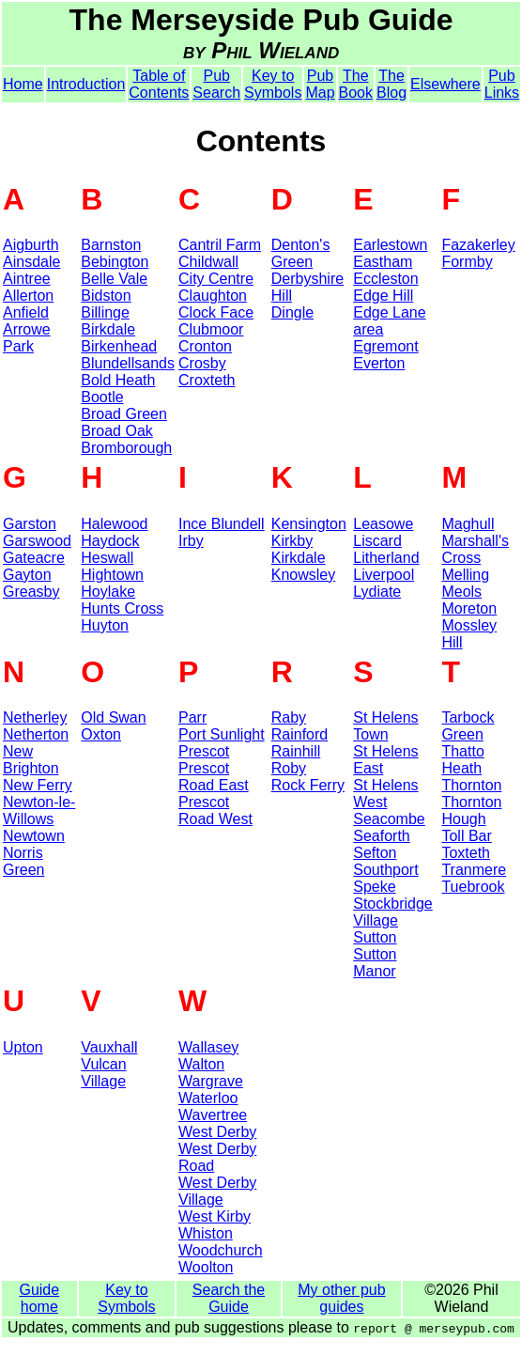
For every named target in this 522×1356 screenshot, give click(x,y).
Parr (192, 717)
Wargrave (210, 1081)
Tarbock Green (467, 725)
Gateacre (34, 558)
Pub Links (501, 84)
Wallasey (208, 1047)
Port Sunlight (221, 734)
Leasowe (383, 524)
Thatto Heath (462, 759)
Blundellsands (128, 363)
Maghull (467, 524)
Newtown (34, 836)
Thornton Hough (471, 810)
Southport (385, 870)
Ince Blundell (221, 524)
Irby (191, 541)
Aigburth (31, 245)
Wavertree (212, 1115)
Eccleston (385, 279)
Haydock (110, 541)
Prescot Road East (213, 776)
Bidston (105, 296)
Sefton (374, 853)
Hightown (112, 575)
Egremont (385, 346)
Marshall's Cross (475, 549)
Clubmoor (210, 329)
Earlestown (390, 245)
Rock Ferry (308, 785)
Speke (374, 887)
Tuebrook (472, 887)
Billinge (105, 312)
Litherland (386, 558)
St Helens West (385, 793)
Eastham (382, 262)
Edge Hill (383, 296)
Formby (466, 262)
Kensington (308, 524)
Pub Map (319, 84)
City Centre (215, 279)
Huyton (105, 625)
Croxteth (206, 380)
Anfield (26, 312)
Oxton (101, 734)
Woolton (205, 1267)
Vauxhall (109, 1047)
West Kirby (214, 1216)
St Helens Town (385, 725)
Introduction (86, 84)
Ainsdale (31, 262)
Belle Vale (114, 279)
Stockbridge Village (393, 912)
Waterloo (208, 1098)
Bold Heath (118, 380)
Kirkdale (298, 558)
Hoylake (108, 592)
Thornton (471, 785)
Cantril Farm (219, 245)
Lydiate (377, 592)
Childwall (208, 262)
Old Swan (113, 717)
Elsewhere (445, 84)
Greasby (31, 592)
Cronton (205, 346)
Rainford (299, 734)
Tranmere (473, 870)
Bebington (114, 262)
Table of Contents (159, 84)
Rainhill (295, 751)
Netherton (36, 734)
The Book (356, 84)
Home (23, 84)
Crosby (202, 363)
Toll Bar (466, 836)
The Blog (391, 84)
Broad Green (124, 414)
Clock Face (215, 312)
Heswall (107, 558)
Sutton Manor (374, 962)
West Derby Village (217, 1191)
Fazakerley (477, 245)
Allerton (28, 296)
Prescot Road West (215, 810)
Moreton (469, 608)
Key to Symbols (272, 84)
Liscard (377, 541)
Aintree (27, 279)
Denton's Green (300, 253)
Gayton (27, 575)
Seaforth (381, 836)
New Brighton (31, 759)
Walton (201, 1064)
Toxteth (465, 853)
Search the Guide (228, 1298)
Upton (23, 1047)
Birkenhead (119, 346)
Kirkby (292, 541)
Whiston (205, 1233)
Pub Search (216, 84)
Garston (29, 524)
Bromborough (126, 448)
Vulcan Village (103, 1072)
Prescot (203, 751)
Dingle (292, 312)
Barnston (111, 245)
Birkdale (108, 329)
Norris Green (23, 861)
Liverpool (383, 575)
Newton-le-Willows (39, 810)
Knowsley (303, 575)
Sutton (374, 937)
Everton (379, 363)
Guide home (39, 1298)
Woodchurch (220, 1250)
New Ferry (37, 785)
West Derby (217, 1132)
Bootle (102, 397)
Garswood (37, 541)
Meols (461, 592)
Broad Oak (116, 431)
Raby (288, 717)
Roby (288, 768)
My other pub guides (341, 1298)
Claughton (212, 296)
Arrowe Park (27, 337)
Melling (465, 575)
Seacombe (389, 819)
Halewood (114, 524)
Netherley (35, 717)
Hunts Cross (122, 608)
